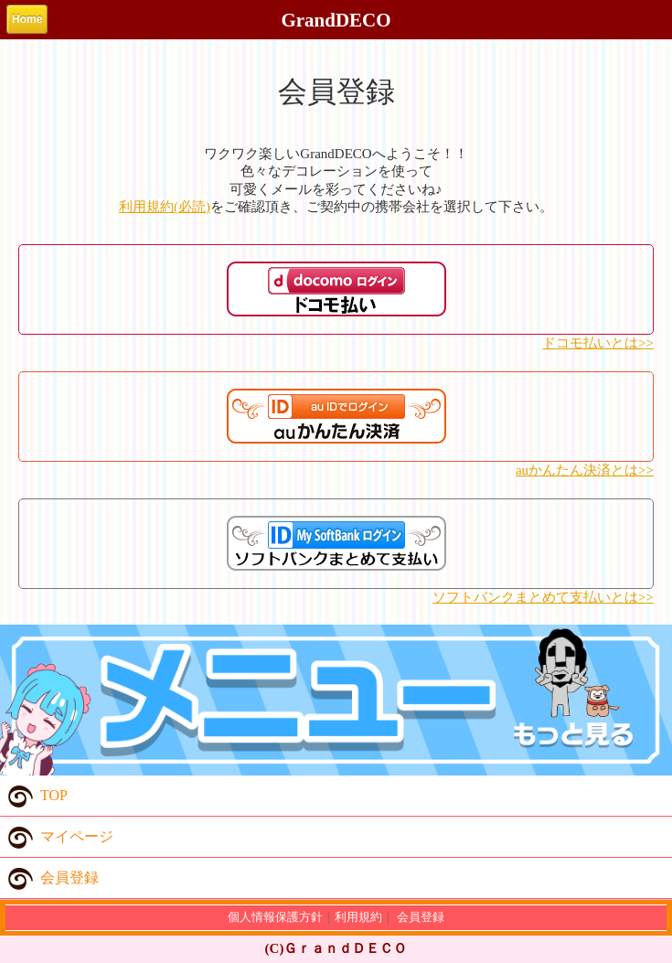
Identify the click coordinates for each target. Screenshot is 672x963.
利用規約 (358, 917)
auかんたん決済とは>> (585, 470)
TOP (34, 796)
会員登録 (49, 878)
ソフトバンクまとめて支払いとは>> (543, 597)
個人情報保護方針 (275, 917)
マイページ (56, 837)
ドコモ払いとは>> (598, 343)
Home (27, 19)
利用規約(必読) (164, 206)
